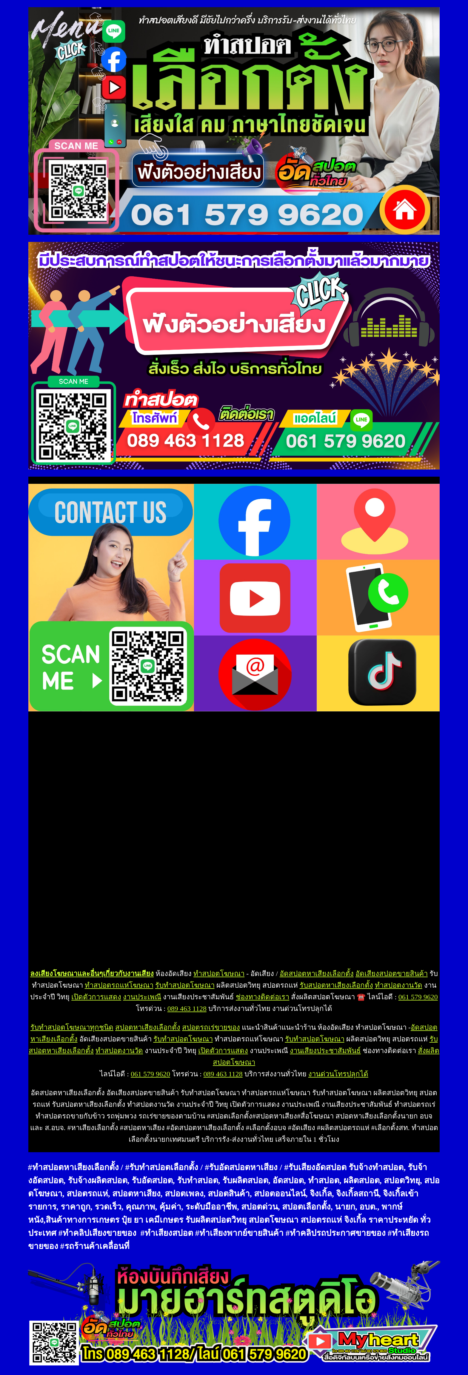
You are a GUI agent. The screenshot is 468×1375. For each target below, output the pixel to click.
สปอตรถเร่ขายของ (211, 1027)
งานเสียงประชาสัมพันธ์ (325, 1051)
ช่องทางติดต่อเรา (262, 997)
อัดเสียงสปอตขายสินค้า (391, 973)
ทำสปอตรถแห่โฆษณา (119, 985)
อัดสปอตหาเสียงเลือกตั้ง (317, 973)
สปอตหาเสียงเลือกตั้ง (147, 1027)
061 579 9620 (418, 997)
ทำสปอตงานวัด (398, 985)
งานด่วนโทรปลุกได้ (338, 1074)
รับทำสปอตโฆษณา (185, 985)
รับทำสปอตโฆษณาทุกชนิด (71, 1027)
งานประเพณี (142, 997)
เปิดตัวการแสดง (96, 997)
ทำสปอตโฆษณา (218, 973)
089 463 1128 (187, 1008)
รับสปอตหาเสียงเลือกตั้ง (336, 985)
